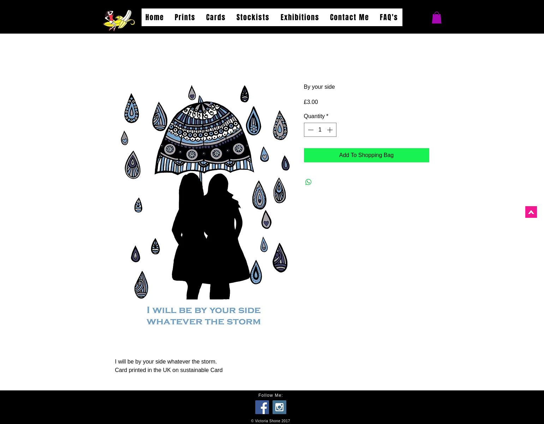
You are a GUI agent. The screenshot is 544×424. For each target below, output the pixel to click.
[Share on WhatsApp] (308, 182)
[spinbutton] (320, 130)
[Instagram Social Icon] (279, 407)
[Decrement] (310, 130)
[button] (437, 17)
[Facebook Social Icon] (262, 407)
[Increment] (330, 130)
